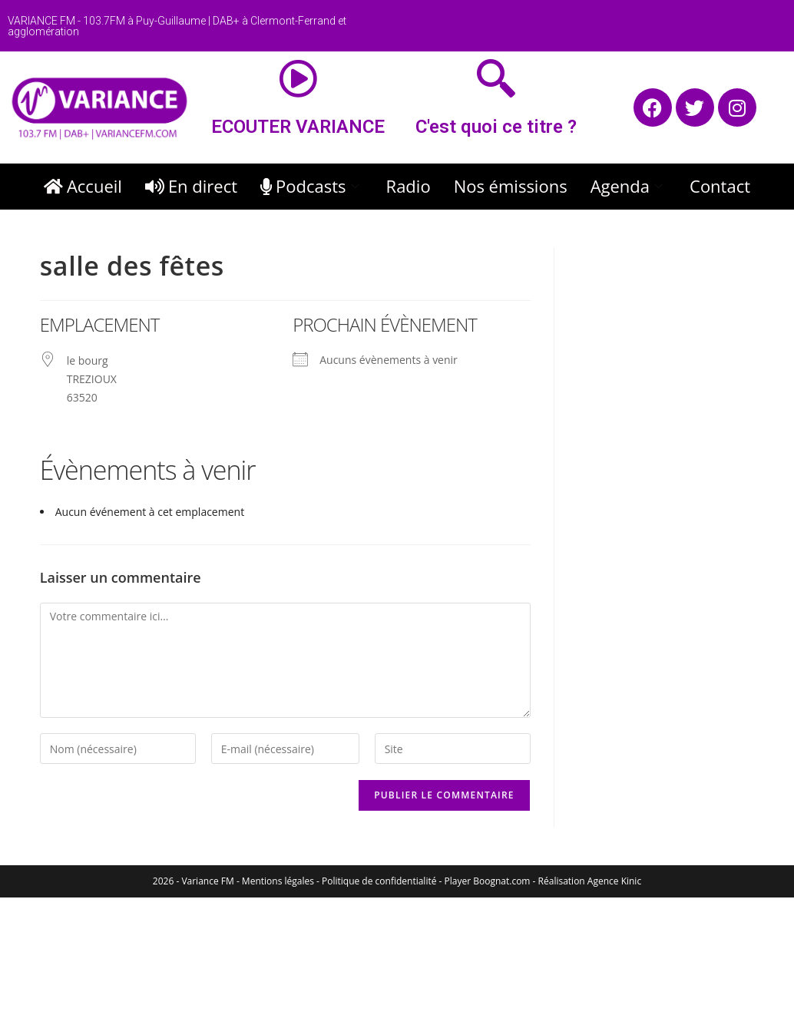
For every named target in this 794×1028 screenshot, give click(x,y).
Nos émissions (510, 185)
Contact (720, 185)
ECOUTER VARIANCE (298, 126)
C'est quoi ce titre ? (496, 126)
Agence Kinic (614, 881)
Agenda (629, 185)
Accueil (83, 185)
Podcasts (311, 185)
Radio (408, 185)
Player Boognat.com (488, 881)
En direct (191, 185)
